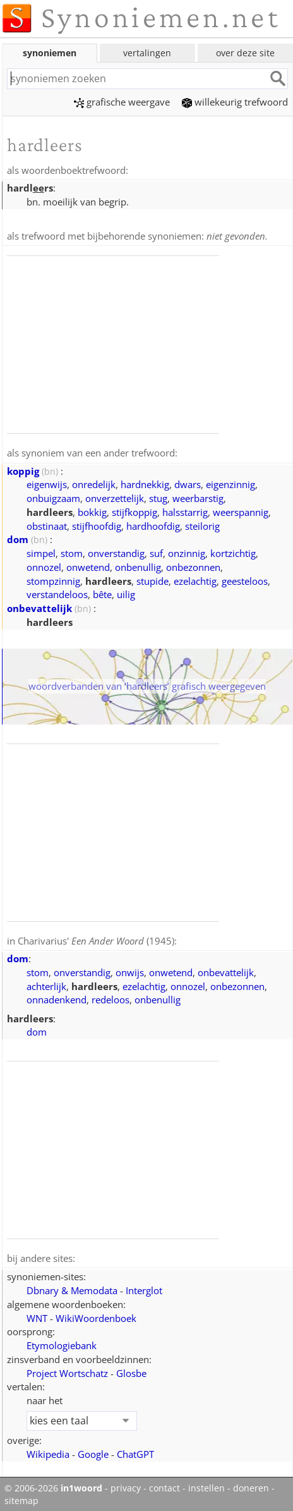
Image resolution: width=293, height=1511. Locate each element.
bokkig (92, 510)
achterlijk (46, 983)
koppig (23, 469)
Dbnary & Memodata (72, 1287)
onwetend (88, 565)
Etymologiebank (62, 1342)
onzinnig (186, 551)
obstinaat (47, 524)
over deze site (245, 53)
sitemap (21, 1497)
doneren (251, 1485)
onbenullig (138, 565)
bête (102, 592)
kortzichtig (233, 551)
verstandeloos (57, 592)
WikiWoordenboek (96, 1315)
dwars (187, 482)
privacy (126, 1485)
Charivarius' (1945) (96, 939)
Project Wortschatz (67, 1370)
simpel (41, 551)
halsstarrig (185, 510)
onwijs (130, 969)
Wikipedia (48, 1451)
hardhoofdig (153, 524)
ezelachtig (195, 579)
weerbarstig (198, 496)
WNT (37, 1315)
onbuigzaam (53, 496)
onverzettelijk (114, 496)
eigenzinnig (230, 482)
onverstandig (116, 551)
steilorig (202, 524)
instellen (206, 1485)
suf (156, 551)
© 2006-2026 (53, 1485)
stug (158, 496)
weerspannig (240, 510)
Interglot (144, 1287)
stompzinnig (53, 579)
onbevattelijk (39, 606)
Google (93, 1451)
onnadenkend (57, 997)
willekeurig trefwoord (235, 101)
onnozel (44, 565)
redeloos (110, 997)
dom (17, 537)
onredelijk (94, 482)
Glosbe (131, 1370)
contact (164, 1485)
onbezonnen (193, 565)
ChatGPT (135, 1451)
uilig (126, 592)
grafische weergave (122, 101)
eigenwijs (47, 482)
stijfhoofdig (96, 524)
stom (72, 551)
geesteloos (245, 579)
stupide (152, 579)
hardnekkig (145, 482)
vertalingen (147, 53)
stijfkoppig (134, 510)
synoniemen (49, 53)
